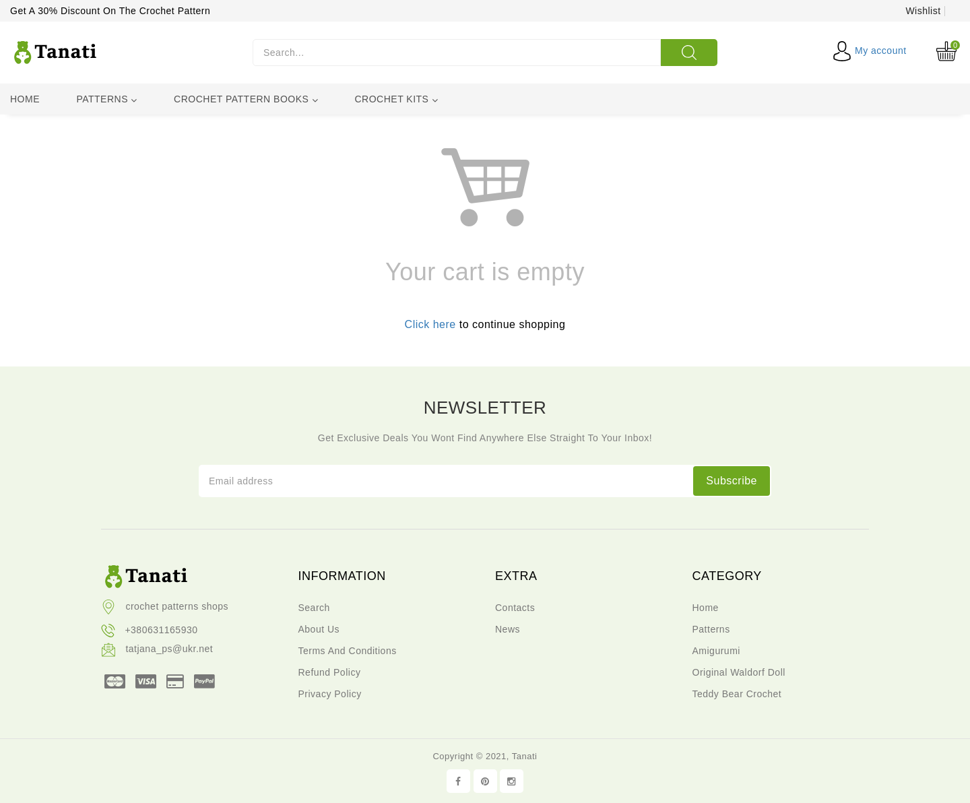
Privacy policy (330, 693)
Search (314, 607)
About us (319, 629)
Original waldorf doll (738, 672)
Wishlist (922, 10)
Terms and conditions (347, 650)
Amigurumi (716, 650)
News (507, 629)
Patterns (106, 99)
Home (25, 99)
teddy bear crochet (737, 693)
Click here (430, 324)
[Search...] (457, 52)
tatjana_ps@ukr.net (157, 648)
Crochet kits (396, 99)
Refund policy (329, 672)
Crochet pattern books (246, 99)
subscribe (731, 480)
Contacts (515, 607)
